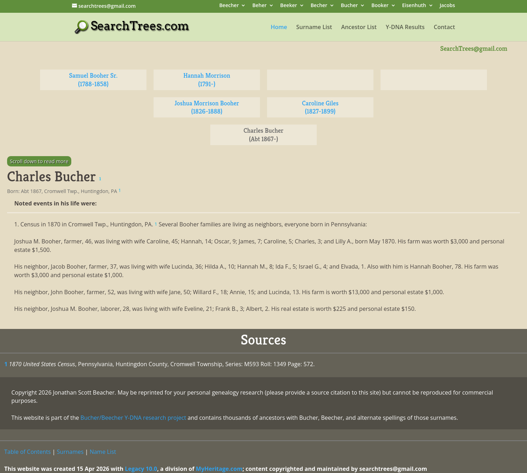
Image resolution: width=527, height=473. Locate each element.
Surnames (70, 452)
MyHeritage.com (219, 469)
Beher (260, 6)
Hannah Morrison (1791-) (206, 79)
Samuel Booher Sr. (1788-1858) (93, 79)
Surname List (314, 27)
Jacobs (447, 6)
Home (279, 27)
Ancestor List (359, 27)
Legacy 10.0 (141, 469)
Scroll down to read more (39, 161)
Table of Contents (27, 452)
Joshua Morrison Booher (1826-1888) (206, 107)
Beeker (288, 6)
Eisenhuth (414, 6)
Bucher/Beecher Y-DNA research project (133, 418)
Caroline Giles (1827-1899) (320, 107)
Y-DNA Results (405, 27)
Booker (379, 6)
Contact (444, 27)
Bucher (349, 6)
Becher (319, 6)
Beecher (229, 6)
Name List (103, 452)
